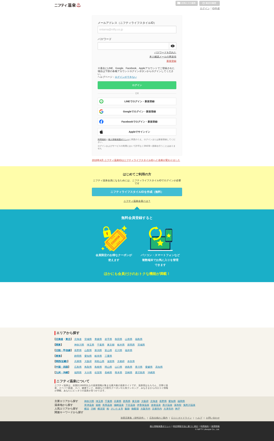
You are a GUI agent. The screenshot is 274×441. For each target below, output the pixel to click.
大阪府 (88, 361)
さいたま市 (117, 408)
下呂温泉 (130, 405)
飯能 (127, 408)
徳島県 (128, 366)
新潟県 (98, 350)
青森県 (98, 339)
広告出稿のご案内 (158, 418)
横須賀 (101, 408)
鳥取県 (88, 366)
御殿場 (135, 408)
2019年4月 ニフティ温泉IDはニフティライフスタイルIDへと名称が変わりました (136, 160)
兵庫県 (78, 361)
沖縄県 (151, 372)
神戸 (177, 408)
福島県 (138, 339)
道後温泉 (156, 405)
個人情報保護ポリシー (118, 139)
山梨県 (88, 350)
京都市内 (157, 408)
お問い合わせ (213, 418)
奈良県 (131, 361)
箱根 (98, 405)
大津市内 (168, 408)
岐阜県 (98, 355)
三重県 (108, 355)
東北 (68, 339)
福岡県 (78, 372)
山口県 (118, 366)
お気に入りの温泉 (187, 3)
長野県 (78, 350)
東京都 (110, 344)
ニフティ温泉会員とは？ (137, 201)
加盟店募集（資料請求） (133, 418)
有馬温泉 (107, 405)
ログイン (205, 8)
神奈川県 (79, 344)
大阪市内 (145, 408)
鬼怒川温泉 (189, 405)
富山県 (108, 350)
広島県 (78, 366)
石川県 (118, 350)
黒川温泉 (167, 405)
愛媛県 (149, 366)
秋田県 (118, 339)
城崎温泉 (119, 405)
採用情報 (215, 426)
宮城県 (88, 339)
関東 (58, 344)
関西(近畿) (61, 361)
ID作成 (216, 8)
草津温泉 (89, 405)
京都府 (121, 361)
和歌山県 (99, 361)
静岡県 (78, 355)
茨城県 (141, 344)
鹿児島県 (140, 372)
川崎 (93, 408)
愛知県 (88, 355)
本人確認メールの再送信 (162, 56)
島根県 (98, 366)
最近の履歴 (209, 3)
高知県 (159, 366)
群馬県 (131, 344)
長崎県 (108, 372)
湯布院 (177, 405)
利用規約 (102, 139)
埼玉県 (90, 344)
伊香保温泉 (143, 405)
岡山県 (108, 366)
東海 (58, 355)
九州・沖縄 (62, 372)
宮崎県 (128, 372)
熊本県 (118, 372)
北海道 (59, 339)
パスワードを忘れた (165, 52)
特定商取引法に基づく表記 (185, 426)
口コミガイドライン (181, 418)
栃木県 (121, 344)
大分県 (88, 372)
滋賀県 (110, 361)
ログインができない (126, 77)
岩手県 (108, 339)
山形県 (128, 339)
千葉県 (100, 344)
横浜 (86, 408)
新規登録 (171, 61)
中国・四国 (62, 366)
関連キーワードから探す (69, 412)
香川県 (138, 366)
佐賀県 (98, 372)
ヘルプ (198, 418)
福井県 (128, 350)
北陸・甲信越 (63, 350)
